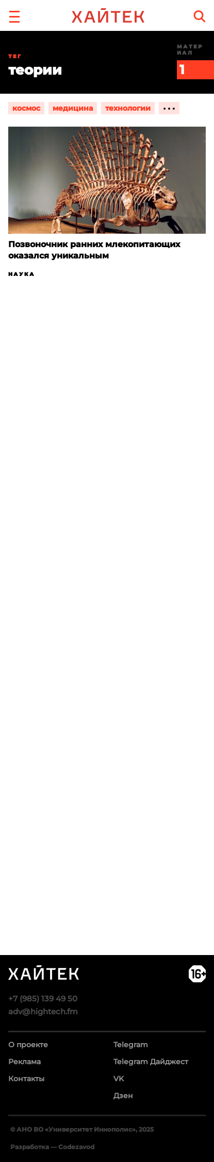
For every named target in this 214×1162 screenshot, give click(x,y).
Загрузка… (107, 656)
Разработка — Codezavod (52, 1147)
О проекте (28, 1044)
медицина (73, 108)
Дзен (123, 1095)
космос (26, 108)
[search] (199, 16)
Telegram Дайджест (150, 1061)
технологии (128, 108)
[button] (14, 15)
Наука (21, 274)
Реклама (24, 1061)
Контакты (26, 1078)
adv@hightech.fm (43, 1011)
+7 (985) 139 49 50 (42, 998)
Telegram (130, 1044)
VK (118, 1078)
